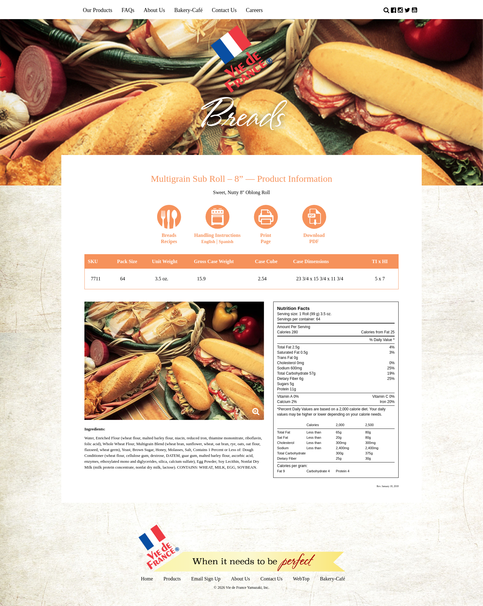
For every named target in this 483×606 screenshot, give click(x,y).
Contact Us (224, 10)
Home (147, 578)
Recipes (169, 224)
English (208, 241)
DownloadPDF (314, 224)
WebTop (301, 578)
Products (172, 578)
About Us (154, 10)
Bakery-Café (188, 10)
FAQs (128, 10)
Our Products (97, 10)
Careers (254, 10)
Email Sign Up (206, 578)
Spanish (226, 241)
